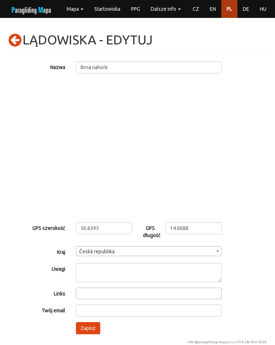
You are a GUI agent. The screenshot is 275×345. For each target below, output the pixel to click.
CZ (196, 9)
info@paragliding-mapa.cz (210, 342)
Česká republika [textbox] (97, 251)
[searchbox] (80, 293)
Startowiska (107, 9)
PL (229, 9)
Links (59, 294)
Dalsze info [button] (166, 9)
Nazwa (57, 67)
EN (213, 9)
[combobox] (149, 251)
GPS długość (149, 231)
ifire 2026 (258, 342)
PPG (135, 9)
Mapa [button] (75, 9)
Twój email (53, 310)
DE (246, 9)
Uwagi (58, 269)
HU (263, 9)
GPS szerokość (48, 228)
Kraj (61, 252)
